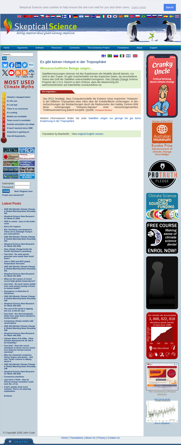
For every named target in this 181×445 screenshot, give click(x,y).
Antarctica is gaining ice (18, 132)
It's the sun (12, 101)
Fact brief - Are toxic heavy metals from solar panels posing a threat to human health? (20, 286)
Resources (56, 47)
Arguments (22, 47)
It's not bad (12, 104)
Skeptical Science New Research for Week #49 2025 (19, 334)
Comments (74, 47)
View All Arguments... (17, 136)
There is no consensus (17, 108)
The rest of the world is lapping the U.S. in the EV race (18, 309)
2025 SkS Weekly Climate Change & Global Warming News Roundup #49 (20, 328)
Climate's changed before (18, 97)
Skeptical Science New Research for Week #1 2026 (19, 217)
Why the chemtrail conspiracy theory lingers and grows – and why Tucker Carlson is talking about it (18, 358)
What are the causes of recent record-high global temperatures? (19, 279)
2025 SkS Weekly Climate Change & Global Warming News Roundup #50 (20, 298)
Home (6, 47)
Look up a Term (21, 442)
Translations (123, 47)
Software (39, 47)
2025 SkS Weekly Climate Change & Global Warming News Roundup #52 (20, 238)
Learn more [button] (139, 7)
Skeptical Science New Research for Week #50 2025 (19, 304)
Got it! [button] (169, 7)
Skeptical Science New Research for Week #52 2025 (19, 245)
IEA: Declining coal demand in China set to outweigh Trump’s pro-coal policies (18, 231)
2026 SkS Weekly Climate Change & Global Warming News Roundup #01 (20, 211)
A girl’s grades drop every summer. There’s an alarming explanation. (17, 388)
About (139, 47)
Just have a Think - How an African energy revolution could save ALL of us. (18, 381)
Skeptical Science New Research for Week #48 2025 (19, 372)
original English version (90, 133)
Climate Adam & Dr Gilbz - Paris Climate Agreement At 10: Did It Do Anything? (18, 340)
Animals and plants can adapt (20, 124)
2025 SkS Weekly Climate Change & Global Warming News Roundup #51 (20, 268)
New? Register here (23, 191)
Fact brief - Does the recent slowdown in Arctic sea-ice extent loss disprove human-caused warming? (19, 348)
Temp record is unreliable (18, 120)
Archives (8, 395)
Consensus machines (14, 376)
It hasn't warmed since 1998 (20, 128)
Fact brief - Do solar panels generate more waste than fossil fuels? (19, 256)
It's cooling (12, 112)
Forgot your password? (13, 195)
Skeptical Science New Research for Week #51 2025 (19, 274)
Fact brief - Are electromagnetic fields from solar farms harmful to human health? (19, 315)
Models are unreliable (17, 116)
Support (153, 47)
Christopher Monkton (103, 110)
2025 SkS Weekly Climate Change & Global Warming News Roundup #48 (20, 366)
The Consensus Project (98, 47)
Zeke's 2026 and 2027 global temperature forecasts (17, 262)
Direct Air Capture (12, 226)
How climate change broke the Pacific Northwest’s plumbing (18, 250)
